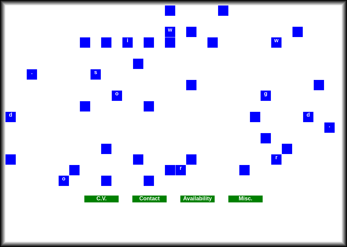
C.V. (101, 198)
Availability (197, 198)
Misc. (245, 198)
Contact (149, 198)
